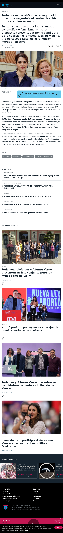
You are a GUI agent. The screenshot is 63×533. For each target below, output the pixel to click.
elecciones (5, 379)
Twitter (35, 491)
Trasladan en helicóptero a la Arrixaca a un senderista (27, 196)
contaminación (9, 210)
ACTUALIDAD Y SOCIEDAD (24, 474)
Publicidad (6, 494)
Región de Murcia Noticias (12, 183)
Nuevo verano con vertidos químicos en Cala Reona (26, 212)
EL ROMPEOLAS (21, 464)
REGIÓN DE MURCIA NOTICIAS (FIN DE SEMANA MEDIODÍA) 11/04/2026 (28, 187)
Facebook (36, 494)
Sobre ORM (6, 489)
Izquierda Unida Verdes (44, 156)
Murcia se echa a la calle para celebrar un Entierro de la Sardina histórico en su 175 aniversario (26, 468)
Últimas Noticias (37, 1)
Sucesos (6, 193)
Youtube (36, 498)
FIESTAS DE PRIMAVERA (26, 1)
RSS (34, 501)
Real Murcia (45, 1)
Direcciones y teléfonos (11, 496)
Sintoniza (5, 491)
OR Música (56, 522)
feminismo (16, 156)
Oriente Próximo (15, 1)
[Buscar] (60, 5)
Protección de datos (10, 498)
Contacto (36, 489)
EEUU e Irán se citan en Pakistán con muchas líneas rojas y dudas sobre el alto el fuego (31, 177)
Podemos (5, 11)
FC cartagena (52, 1)
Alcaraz (59, 1)
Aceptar (58, 527)
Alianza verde (28, 156)
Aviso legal (6, 501)
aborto (4, 437)
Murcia (4, 266)
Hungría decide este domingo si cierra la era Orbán (26, 204)
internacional (8, 173)
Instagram (37, 496)
